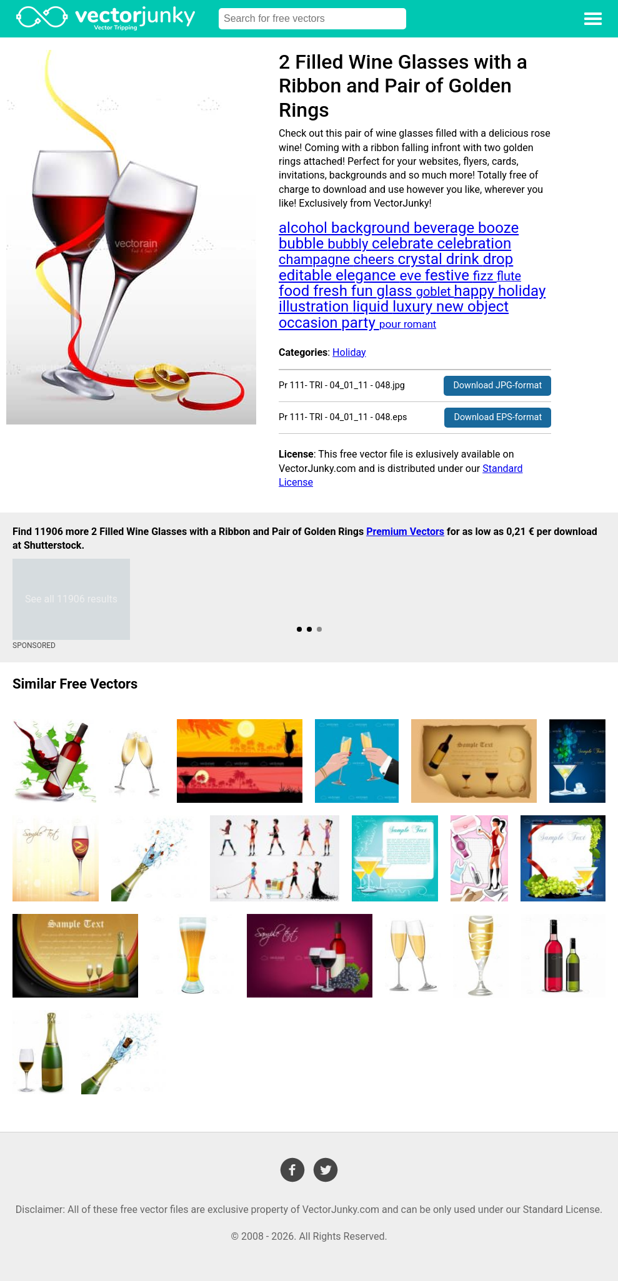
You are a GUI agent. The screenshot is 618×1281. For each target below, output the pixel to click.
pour (391, 324)
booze (498, 228)
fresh (332, 291)
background (372, 228)
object (488, 306)
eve (411, 275)
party (360, 322)
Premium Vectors (405, 531)
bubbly (349, 244)
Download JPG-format (497, 385)
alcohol (305, 228)
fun (364, 291)
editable (307, 275)
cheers (376, 259)
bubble (303, 243)
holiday (522, 291)
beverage (446, 228)
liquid (372, 306)
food (296, 291)
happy (476, 291)
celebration (474, 243)
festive (449, 275)
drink (464, 259)
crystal (421, 259)
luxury (414, 306)
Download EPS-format (498, 417)
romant (420, 324)
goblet (435, 291)
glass (396, 291)
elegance (367, 275)
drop (498, 259)
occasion (310, 322)
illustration (315, 306)
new (451, 306)
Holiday (349, 352)
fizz (485, 275)
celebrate (404, 243)
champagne (316, 259)
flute (509, 276)
